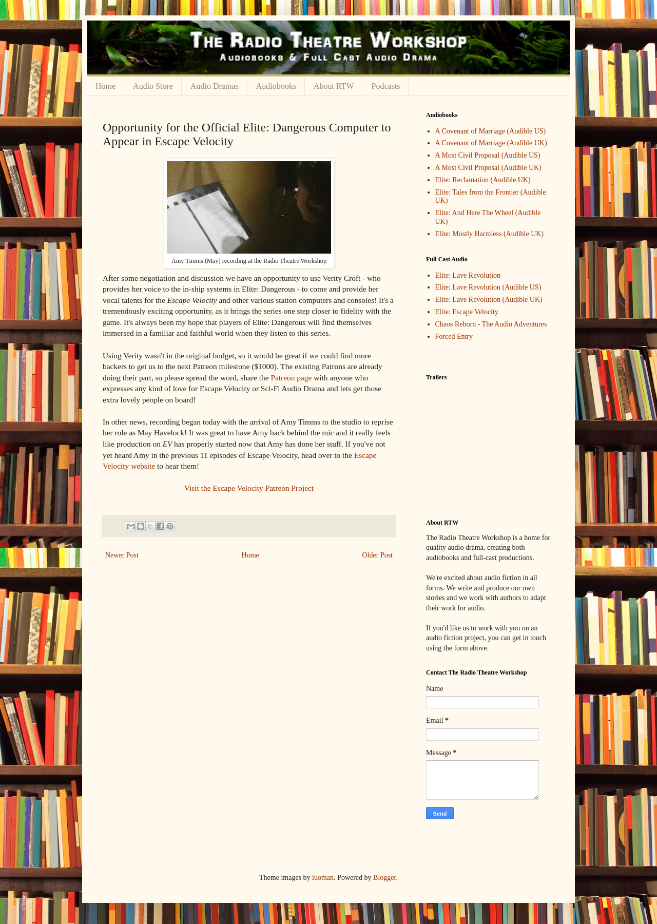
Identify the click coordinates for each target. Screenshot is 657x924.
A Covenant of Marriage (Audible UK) (491, 143)
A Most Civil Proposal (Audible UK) (488, 167)
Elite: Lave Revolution (468, 275)
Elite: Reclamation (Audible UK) (483, 180)
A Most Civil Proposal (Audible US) (487, 155)
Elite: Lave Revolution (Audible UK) (489, 299)
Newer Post (122, 555)
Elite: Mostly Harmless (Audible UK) (489, 234)
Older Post (377, 555)
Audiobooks (276, 86)
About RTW (334, 86)
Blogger (384, 877)
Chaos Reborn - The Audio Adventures (491, 324)
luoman (323, 877)
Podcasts (385, 86)
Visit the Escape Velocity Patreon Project (249, 488)
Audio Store (153, 86)
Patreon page (291, 377)
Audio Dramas (214, 86)
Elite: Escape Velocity (466, 312)
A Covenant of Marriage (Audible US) (490, 131)
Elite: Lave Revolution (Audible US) (488, 287)
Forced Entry (454, 336)
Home (105, 86)
